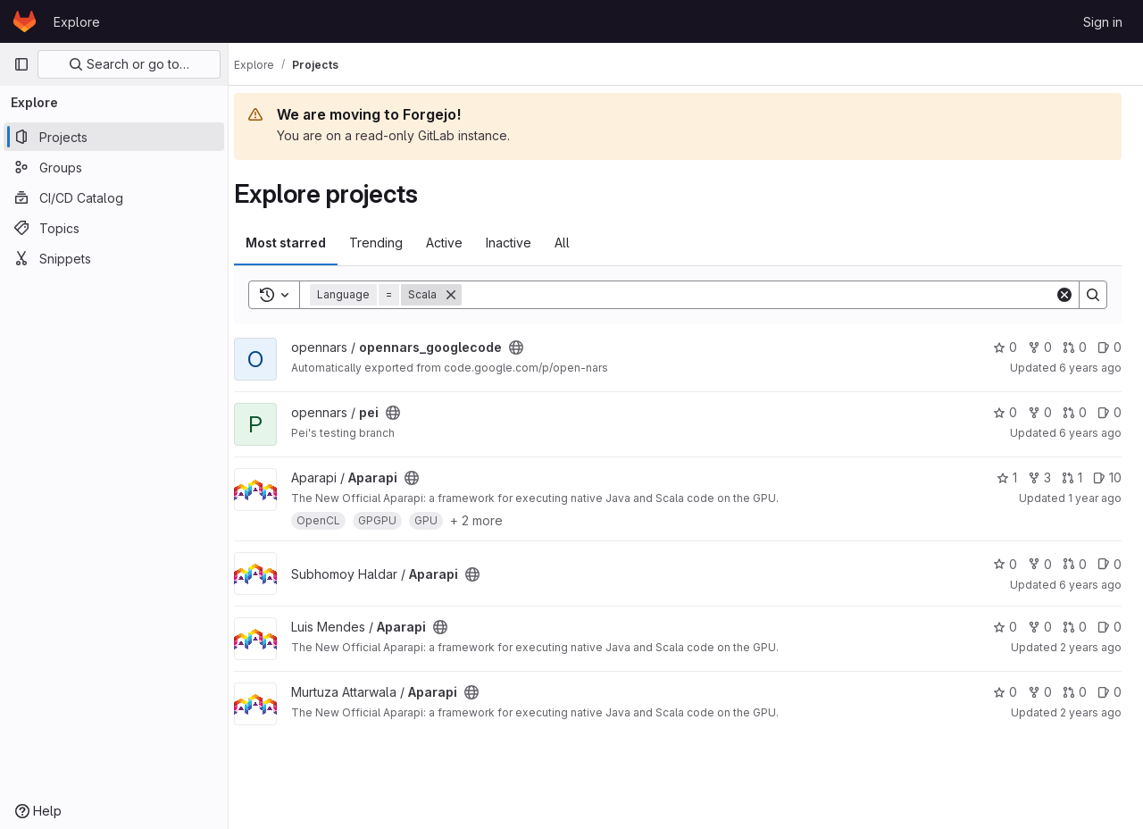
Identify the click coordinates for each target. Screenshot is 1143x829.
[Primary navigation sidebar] (21, 64)
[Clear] (1064, 295)
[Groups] (114, 167)
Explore (77, 21)
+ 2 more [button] (492, 520)
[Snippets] (114, 258)
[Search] (766, 295)
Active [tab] (460, 242)
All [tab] (578, 242)
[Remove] (467, 295)
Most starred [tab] (302, 242)
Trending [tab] (392, 242)
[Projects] (114, 136)
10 (1107, 477)
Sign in (1102, 21)
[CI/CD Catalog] (114, 197)
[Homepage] (24, 21)
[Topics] (114, 228)
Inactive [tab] (524, 242)
